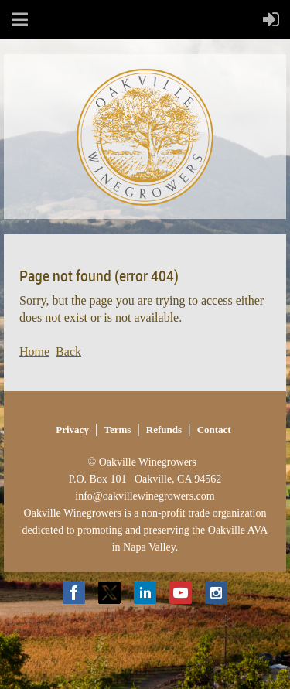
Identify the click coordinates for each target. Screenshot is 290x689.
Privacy (72, 429)
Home (34, 351)
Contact (214, 429)
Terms (117, 429)
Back (68, 351)
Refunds (164, 429)
